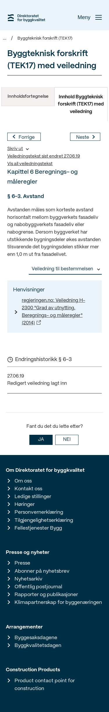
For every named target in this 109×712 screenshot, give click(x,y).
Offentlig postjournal (38, 587)
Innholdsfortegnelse (28, 97)
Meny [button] (90, 17)
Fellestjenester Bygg (38, 528)
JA (41, 439)
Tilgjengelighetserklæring (44, 520)
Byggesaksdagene (36, 637)
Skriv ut (15, 149)
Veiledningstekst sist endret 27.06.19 (43, 156)
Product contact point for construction (45, 684)
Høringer (25, 504)
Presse (22, 563)
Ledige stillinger (33, 496)
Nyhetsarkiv (28, 579)
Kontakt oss (28, 489)
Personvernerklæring (39, 512)
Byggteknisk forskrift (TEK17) (44, 38)
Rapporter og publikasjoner (46, 594)
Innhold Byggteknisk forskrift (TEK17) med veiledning (81, 104)
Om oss (23, 481)
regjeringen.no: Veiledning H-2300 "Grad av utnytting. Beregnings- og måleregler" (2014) (53, 311)
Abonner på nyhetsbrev (42, 571)
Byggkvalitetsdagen (38, 645)
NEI (67, 439)
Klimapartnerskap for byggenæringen (58, 602)
